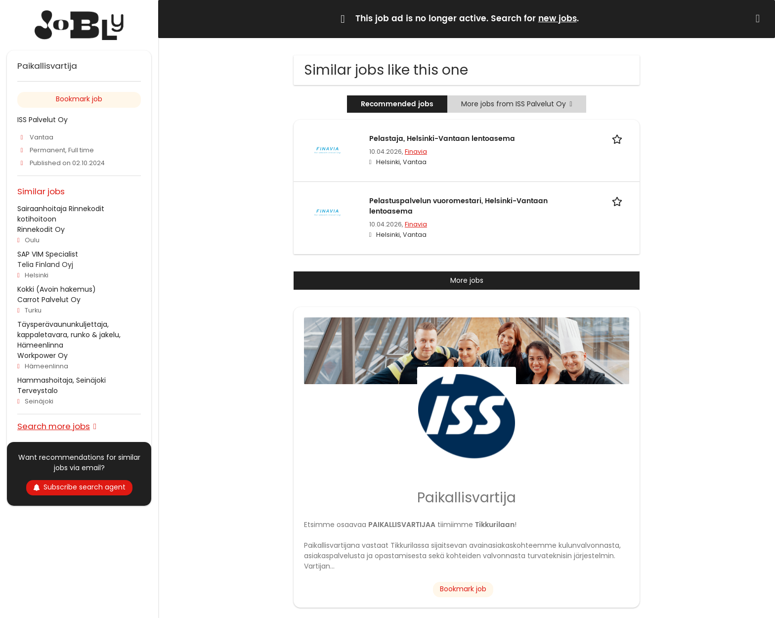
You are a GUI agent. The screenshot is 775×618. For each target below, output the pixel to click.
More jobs (466, 280)
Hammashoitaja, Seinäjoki (61, 380)
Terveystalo (37, 391)
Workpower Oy (42, 355)
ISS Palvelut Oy (42, 120)
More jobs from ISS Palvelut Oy (516, 104)
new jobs (557, 19)
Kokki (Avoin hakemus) (56, 289)
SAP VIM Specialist (47, 254)
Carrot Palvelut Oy (49, 300)
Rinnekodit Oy (41, 229)
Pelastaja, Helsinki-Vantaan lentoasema (442, 138)
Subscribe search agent (79, 487)
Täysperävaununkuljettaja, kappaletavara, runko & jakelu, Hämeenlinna (69, 334)
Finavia (416, 151)
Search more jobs (53, 426)
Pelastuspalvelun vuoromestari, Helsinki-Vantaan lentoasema (458, 206)
